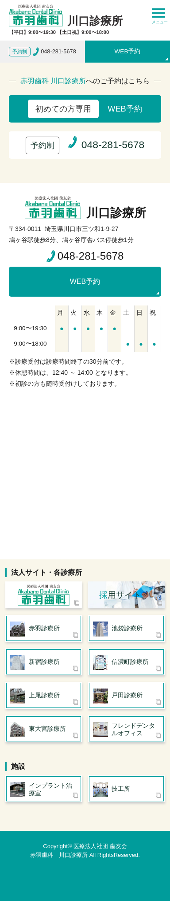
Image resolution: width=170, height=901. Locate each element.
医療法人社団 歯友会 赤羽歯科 (43, 594)
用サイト (120, 594)
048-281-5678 (91, 256)
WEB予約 (128, 51)
